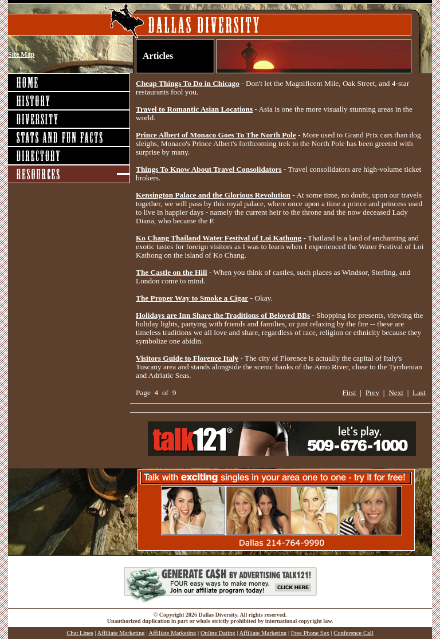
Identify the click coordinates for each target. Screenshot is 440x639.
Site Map (21, 54)
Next (395, 392)
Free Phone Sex (310, 633)
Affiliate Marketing (121, 633)
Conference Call (353, 633)
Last (419, 392)
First (349, 392)
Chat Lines (79, 633)
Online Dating (218, 633)
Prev (372, 392)
